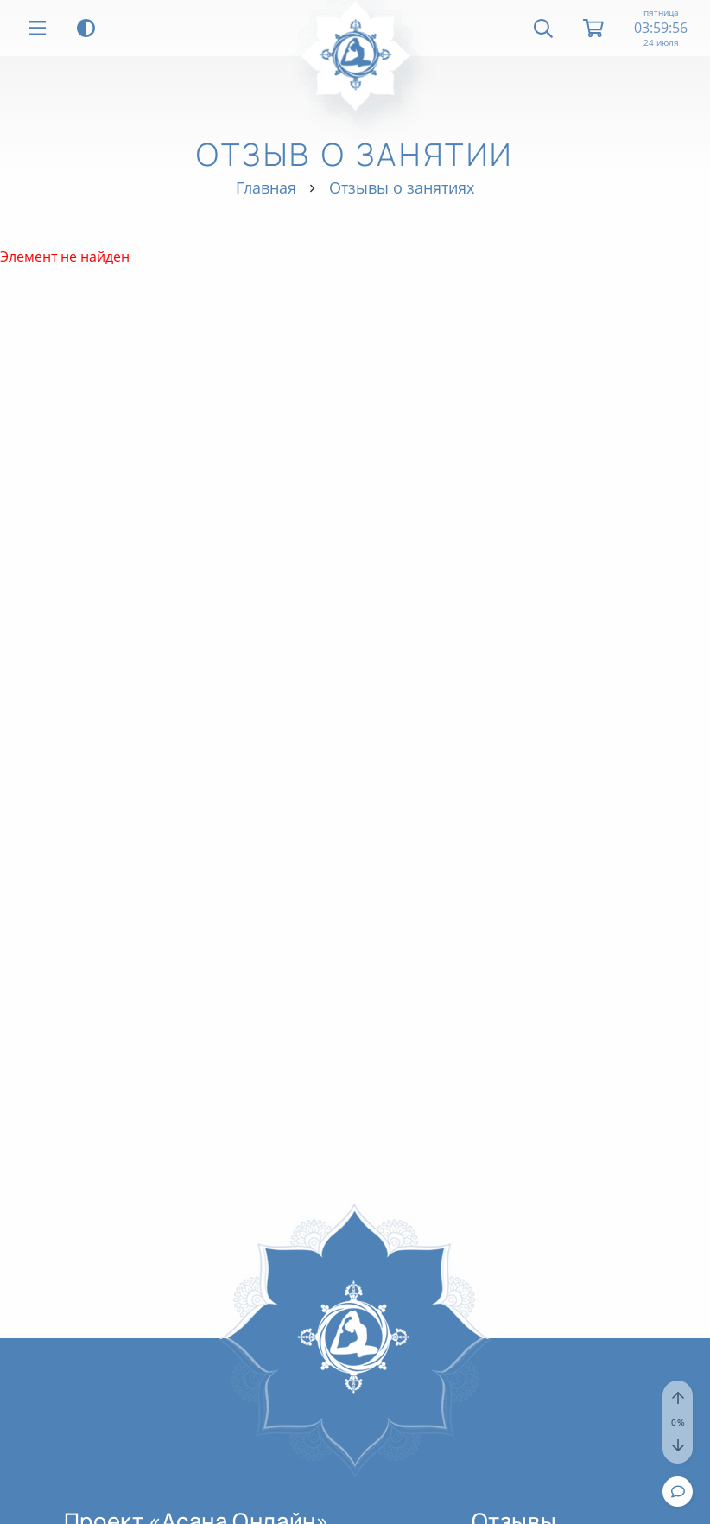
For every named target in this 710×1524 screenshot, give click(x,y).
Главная (266, 187)
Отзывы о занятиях (401, 187)
